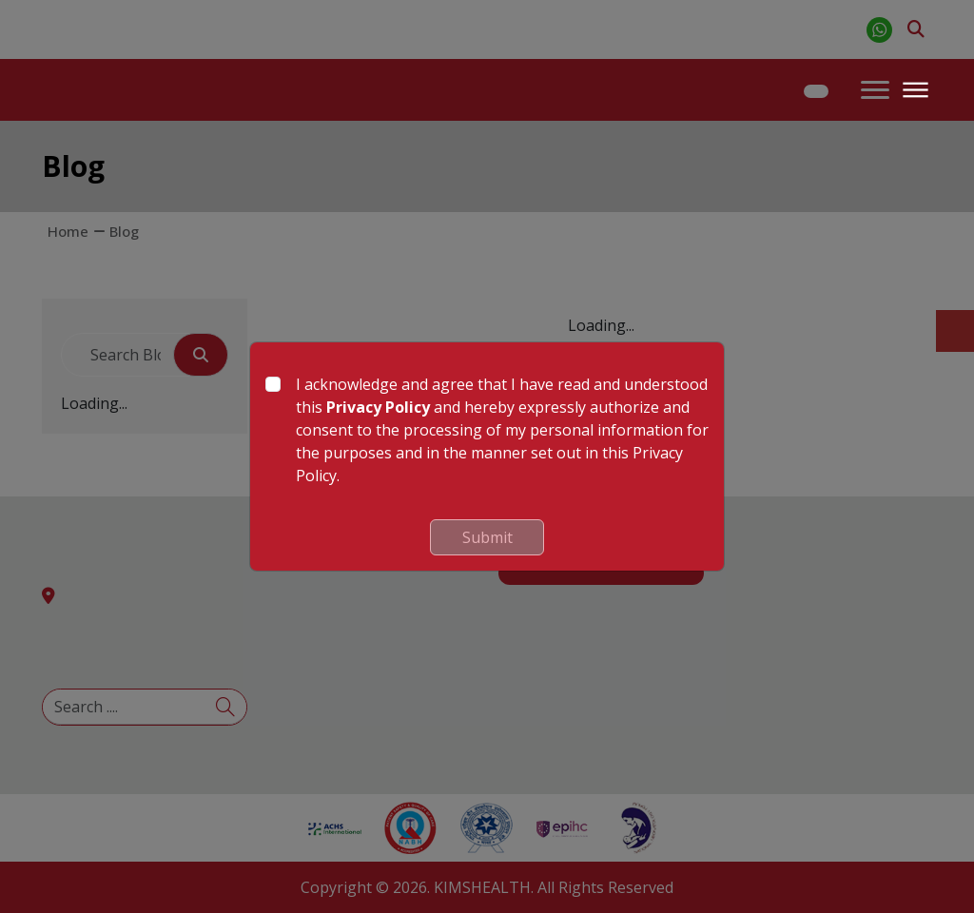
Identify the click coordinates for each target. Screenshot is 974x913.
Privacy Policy (378, 407)
